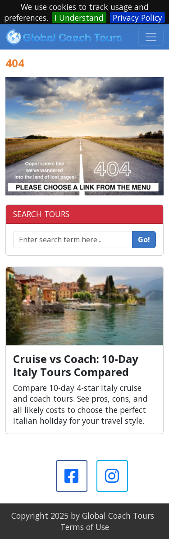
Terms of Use (84, 526)
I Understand (79, 17)
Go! (144, 240)
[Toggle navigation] (151, 37)
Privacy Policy (137, 17)
